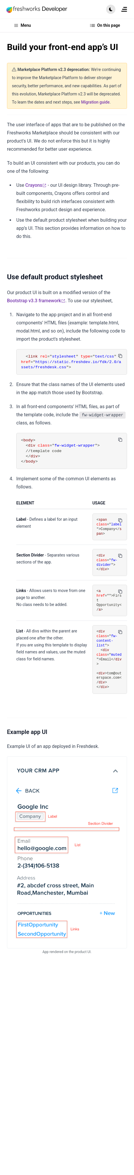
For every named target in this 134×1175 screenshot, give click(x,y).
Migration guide (95, 102)
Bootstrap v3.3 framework (36, 300)
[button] (110, 9)
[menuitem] (124, 9)
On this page (105, 25)
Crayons (36, 185)
